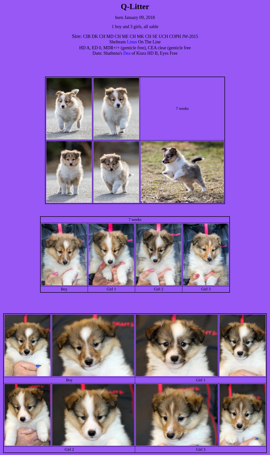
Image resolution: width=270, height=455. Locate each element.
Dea (126, 53)
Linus (132, 41)
